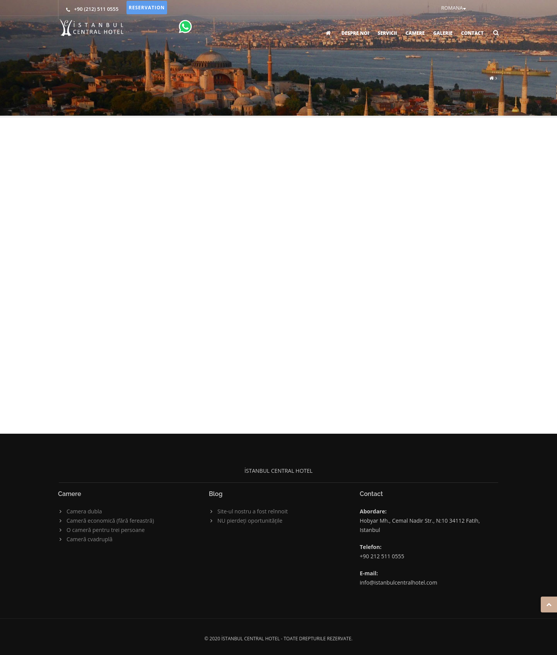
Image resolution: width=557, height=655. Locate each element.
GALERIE (443, 33)
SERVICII (387, 33)
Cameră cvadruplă (90, 539)
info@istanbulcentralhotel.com (398, 582)
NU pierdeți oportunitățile (249, 520)
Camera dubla (84, 511)
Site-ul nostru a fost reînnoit (252, 511)
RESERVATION (147, 7)
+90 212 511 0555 (382, 556)
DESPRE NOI (355, 33)
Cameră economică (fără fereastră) (110, 520)
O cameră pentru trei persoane (106, 530)
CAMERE (414, 33)
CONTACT (472, 33)
